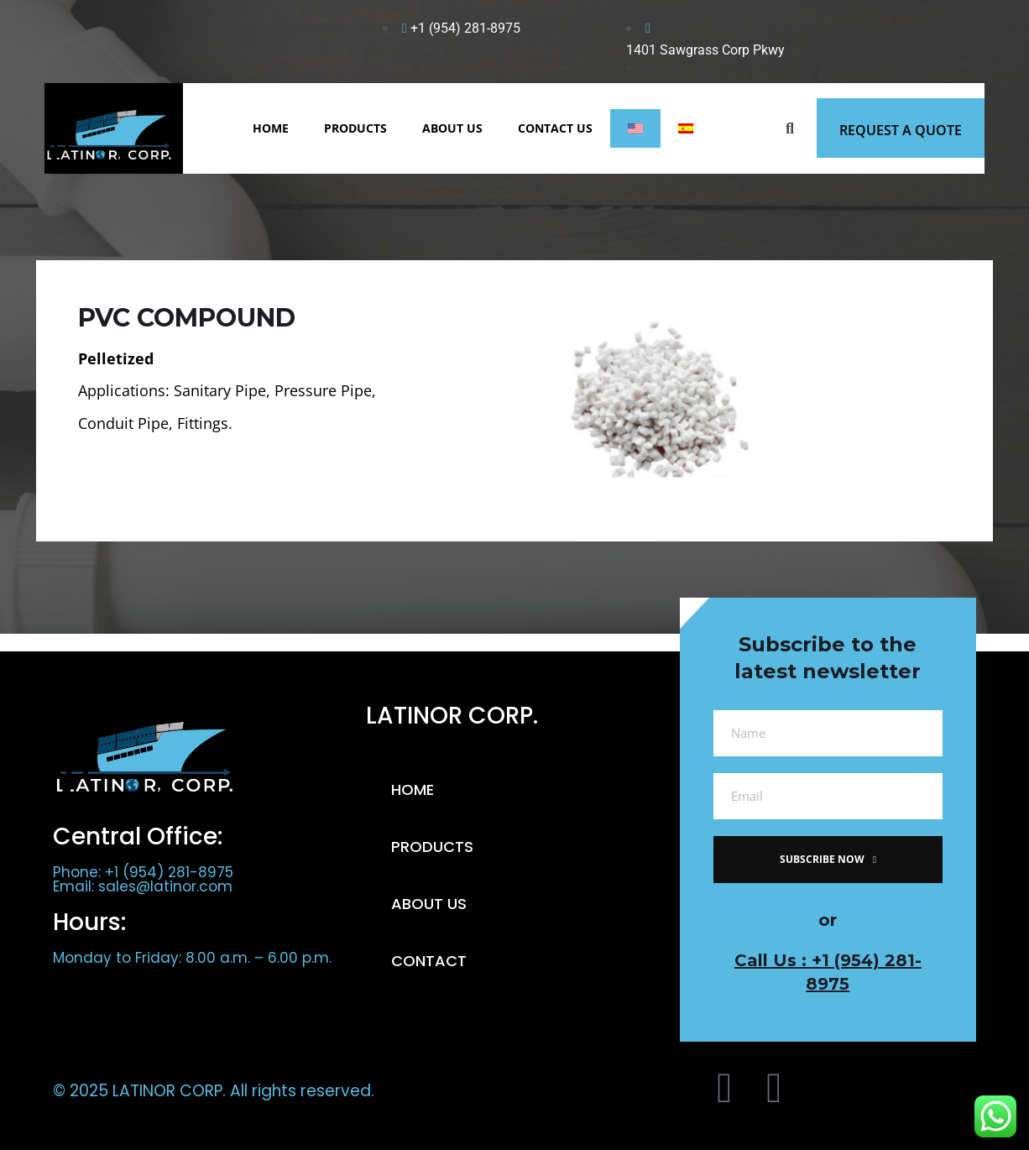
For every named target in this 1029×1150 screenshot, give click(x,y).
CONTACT (429, 960)
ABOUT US (452, 128)
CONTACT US (555, 128)
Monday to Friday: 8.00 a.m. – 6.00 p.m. (192, 958)
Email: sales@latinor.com (142, 886)
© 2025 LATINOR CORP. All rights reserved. (213, 1090)
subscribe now (828, 859)
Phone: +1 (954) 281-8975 (143, 872)
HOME (271, 128)
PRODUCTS (355, 128)
